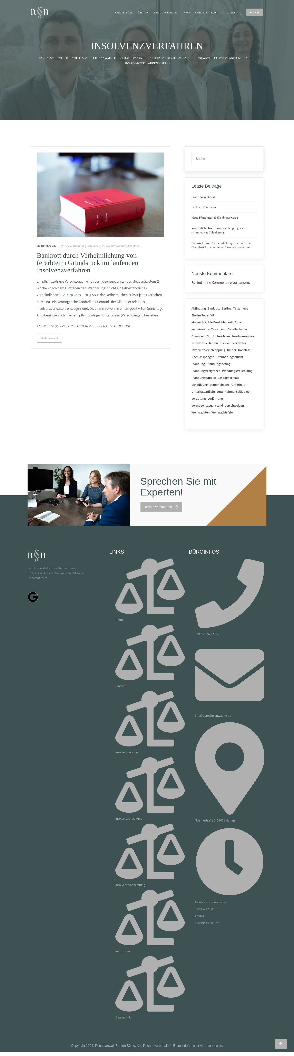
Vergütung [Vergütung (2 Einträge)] (199, 398)
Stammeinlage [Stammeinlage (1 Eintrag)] (219, 385)
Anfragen (254, 12)
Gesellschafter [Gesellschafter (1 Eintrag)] (237, 329)
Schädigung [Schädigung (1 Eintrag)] (200, 385)
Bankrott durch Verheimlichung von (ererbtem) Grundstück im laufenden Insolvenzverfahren (88, 263)
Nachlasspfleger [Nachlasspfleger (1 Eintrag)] (203, 357)
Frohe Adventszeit (203, 197)
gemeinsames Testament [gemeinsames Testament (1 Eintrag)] (209, 329)
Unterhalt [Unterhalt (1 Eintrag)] (238, 385)
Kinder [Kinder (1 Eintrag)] (231, 350)
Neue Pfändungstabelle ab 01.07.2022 (215, 218)
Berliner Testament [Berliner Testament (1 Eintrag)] (235, 308)
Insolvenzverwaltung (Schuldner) (125, 246)
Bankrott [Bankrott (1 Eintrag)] (214, 308)
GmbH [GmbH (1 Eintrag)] (211, 336)
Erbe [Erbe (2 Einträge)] (238, 322)
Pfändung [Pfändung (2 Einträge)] (198, 364)
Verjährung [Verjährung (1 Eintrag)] (215, 398)
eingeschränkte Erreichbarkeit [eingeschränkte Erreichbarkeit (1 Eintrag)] (212, 322)
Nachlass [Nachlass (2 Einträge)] (244, 350)
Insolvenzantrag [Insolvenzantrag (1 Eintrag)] (243, 336)
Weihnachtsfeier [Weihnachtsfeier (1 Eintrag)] (222, 412)
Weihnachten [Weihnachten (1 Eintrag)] (201, 412)
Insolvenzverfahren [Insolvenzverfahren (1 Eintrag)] (205, 343)
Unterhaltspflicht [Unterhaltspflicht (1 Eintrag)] (203, 391)
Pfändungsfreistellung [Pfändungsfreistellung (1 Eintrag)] (237, 371)
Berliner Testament (204, 207)
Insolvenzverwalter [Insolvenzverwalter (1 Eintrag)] (233, 343)
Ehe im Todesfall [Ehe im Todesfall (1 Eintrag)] (203, 315)
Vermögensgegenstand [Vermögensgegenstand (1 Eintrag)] (207, 405)
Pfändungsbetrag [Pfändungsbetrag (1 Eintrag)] (219, 364)
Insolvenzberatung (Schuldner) (83, 246)
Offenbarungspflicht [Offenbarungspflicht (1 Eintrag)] (229, 357)
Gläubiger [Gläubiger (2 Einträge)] (198, 336)
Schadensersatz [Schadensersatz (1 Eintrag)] (228, 378)
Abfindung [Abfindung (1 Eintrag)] (199, 308)
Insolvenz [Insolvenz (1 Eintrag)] (224, 336)
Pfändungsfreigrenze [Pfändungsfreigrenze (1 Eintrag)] (206, 371)
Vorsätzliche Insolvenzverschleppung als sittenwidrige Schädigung (217, 230)
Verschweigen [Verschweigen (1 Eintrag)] (234, 405)
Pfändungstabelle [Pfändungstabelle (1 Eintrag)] (204, 378)
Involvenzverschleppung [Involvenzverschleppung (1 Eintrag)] (208, 350)
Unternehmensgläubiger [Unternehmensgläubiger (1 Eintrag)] (234, 391)
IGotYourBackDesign (208, 1045)
